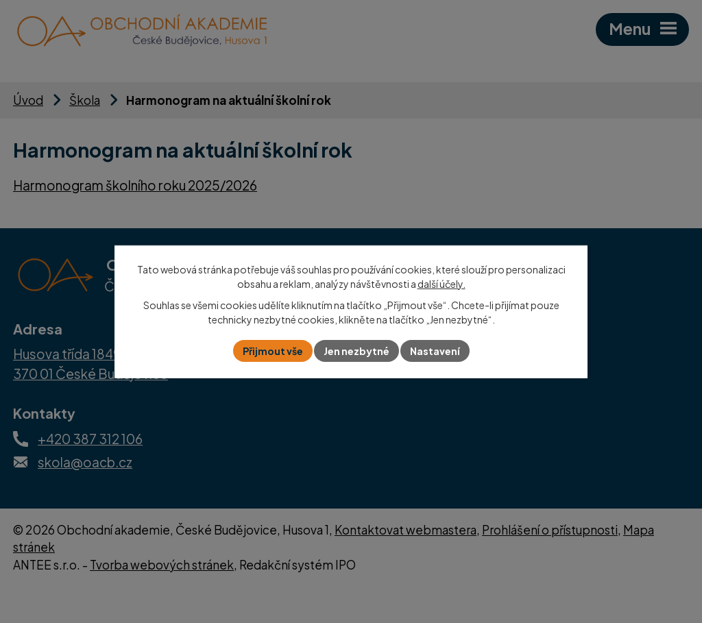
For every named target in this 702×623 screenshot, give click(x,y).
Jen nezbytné (356, 351)
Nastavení (435, 351)
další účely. (441, 283)
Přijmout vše (273, 351)
